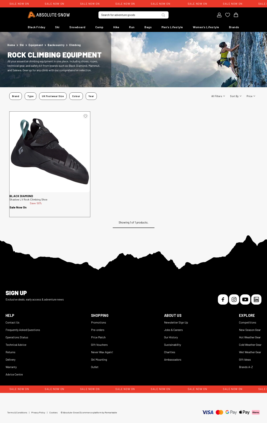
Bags (148, 27)
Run (132, 27)
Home (11, 45)
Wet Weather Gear (250, 352)
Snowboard (77, 27)
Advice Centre (14, 374)
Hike (116, 27)
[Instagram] (234, 299)
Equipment (36, 45)
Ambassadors (172, 359)
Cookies (53, 412)
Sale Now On (18, 207)
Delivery (10, 359)
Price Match (98, 337)
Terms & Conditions (17, 412)
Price (251, 96)
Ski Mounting (99, 359)
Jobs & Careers (173, 329)
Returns (10, 352)
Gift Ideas (245, 359)
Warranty (11, 367)
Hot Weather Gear (250, 337)
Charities (169, 352)
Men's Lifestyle (172, 27)
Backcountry (56, 45)
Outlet (94, 367)
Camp (99, 27)
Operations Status (17, 337)
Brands (234, 27)
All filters (218, 96)
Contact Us (12, 322)
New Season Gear (250, 329)
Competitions (247, 322)
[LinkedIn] (256, 299)
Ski (57, 27)
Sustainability (172, 344)
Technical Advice (16, 344)
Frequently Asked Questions (23, 329)
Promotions (98, 322)
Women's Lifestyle (206, 27)
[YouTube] (245, 299)
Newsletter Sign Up (176, 322)
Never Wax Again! (102, 352)
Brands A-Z (246, 367)
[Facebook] (223, 299)
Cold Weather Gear (250, 344)
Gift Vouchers (99, 344)
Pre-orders (97, 329)
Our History (171, 337)
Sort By (235, 96)
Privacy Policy (38, 412)
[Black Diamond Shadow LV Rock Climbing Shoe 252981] (49, 152)
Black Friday (36, 27)
